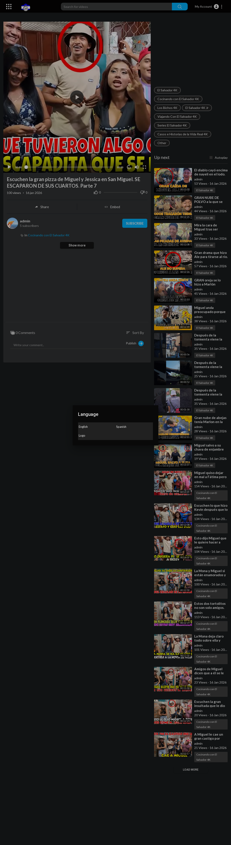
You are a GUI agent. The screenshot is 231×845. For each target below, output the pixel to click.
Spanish (121, 426)
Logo (82, 435)
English (83, 426)
